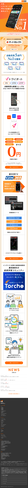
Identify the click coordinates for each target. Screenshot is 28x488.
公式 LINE (2, 426)
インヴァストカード (3, 410)
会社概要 (2, 407)
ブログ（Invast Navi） (4, 413)
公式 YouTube (3, 425)
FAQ (1, 431)
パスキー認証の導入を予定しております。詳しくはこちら (14, 33)
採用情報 (2, 409)
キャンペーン (2, 421)
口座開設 (23, 1)
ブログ (2, 423)
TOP (1, 406)
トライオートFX (3, 418)
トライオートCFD (3, 419)
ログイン (25, 1)
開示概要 (2, 408)
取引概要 (2, 420)
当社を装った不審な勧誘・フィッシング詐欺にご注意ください (14, 34)
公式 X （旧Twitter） (3, 424)
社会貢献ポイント (3, 411)
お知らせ (2, 412)
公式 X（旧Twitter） (3, 415)
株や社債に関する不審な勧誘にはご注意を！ (6, 453)
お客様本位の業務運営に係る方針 (5, 441)
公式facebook (3, 414)
